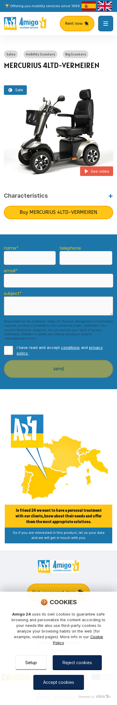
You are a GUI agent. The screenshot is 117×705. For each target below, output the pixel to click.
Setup (31, 662)
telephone (70, 248)
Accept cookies (58, 682)
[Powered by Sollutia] (58, 697)
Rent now (77, 23)
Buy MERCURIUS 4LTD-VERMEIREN (58, 212)
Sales (10, 54)
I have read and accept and (60, 350)
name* (11, 248)
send (58, 369)
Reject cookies (77, 662)
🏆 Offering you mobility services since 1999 (42, 6)
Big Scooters (75, 54)
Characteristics (26, 195)
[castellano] (89, 6)
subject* (12, 293)
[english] (105, 6)
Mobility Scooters (40, 54)
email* (11, 271)
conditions (70, 347)
